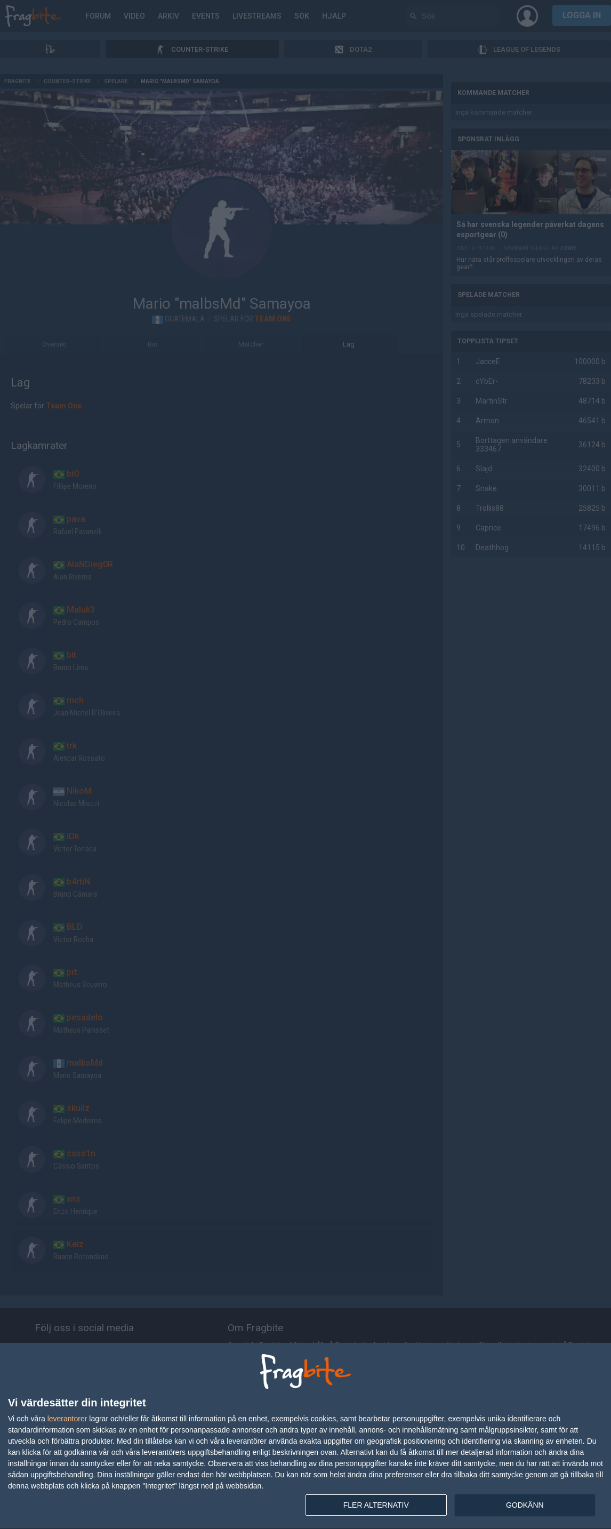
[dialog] (305, 1436)
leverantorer (67, 1418)
